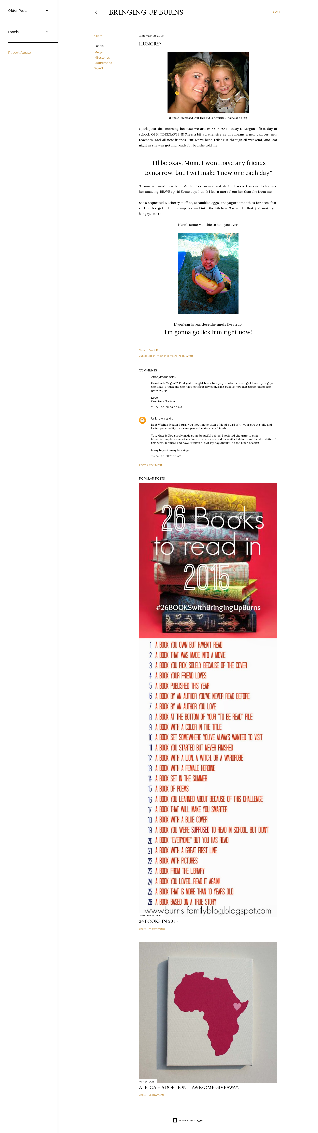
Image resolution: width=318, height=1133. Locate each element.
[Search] (275, 12)
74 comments (157, 928)
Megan (99, 52)
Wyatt (98, 68)
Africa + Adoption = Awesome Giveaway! (189, 1087)
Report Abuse (19, 53)
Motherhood (103, 63)
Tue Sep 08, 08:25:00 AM (166, 455)
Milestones (102, 57)
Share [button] (98, 36)
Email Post (155, 350)
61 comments (156, 1094)
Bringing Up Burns (146, 12)
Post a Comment (150, 465)
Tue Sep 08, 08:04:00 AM (166, 407)
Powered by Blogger (188, 1120)
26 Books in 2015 (158, 921)
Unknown (158, 418)
